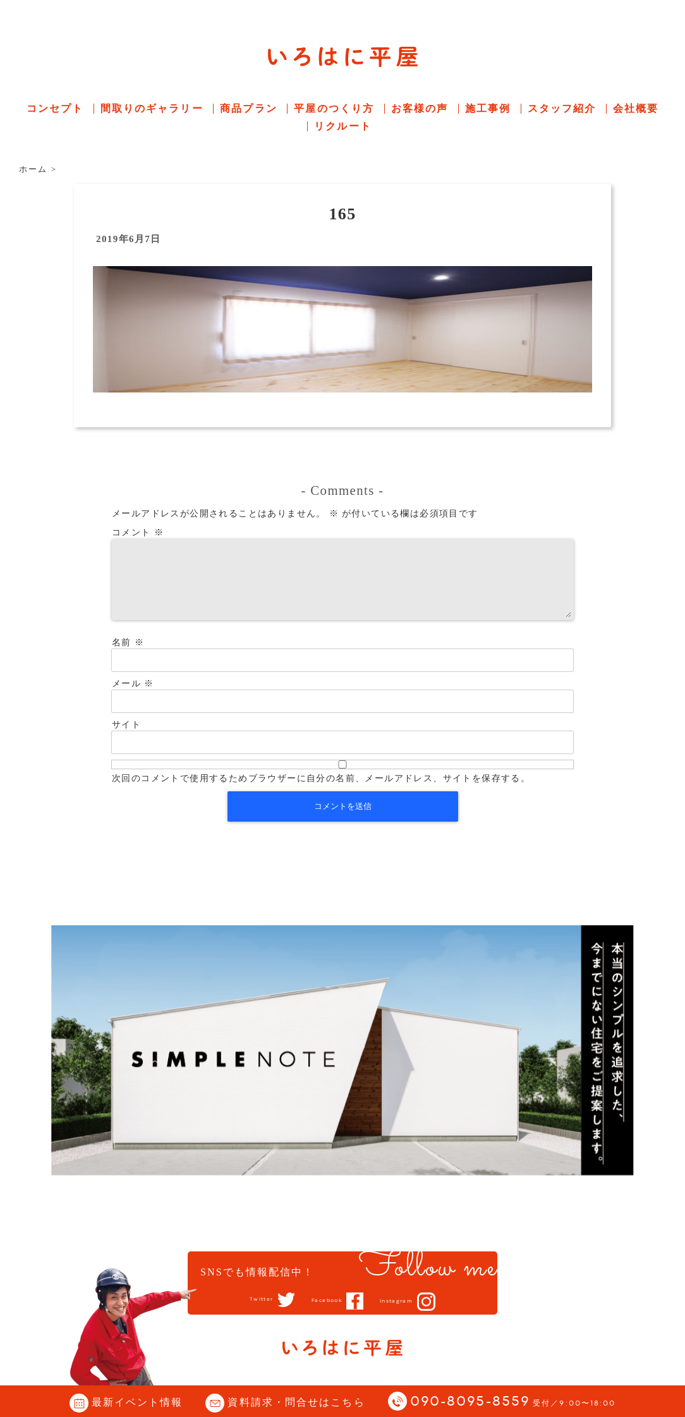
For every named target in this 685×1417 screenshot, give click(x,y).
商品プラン (248, 108)
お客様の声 (420, 108)
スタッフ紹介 (562, 108)
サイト (126, 740)
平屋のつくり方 (334, 108)
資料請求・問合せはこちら (296, 1402)
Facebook (324, 1301)
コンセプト (55, 108)
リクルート (343, 126)
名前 (128, 657)
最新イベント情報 (137, 1402)
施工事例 (488, 108)
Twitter (245, 1300)
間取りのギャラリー (151, 108)
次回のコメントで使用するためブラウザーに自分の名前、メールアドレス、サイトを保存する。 (321, 793)
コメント (138, 532)
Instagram (410, 1301)
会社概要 (635, 108)
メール (133, 698)
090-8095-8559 (513, 1402)
